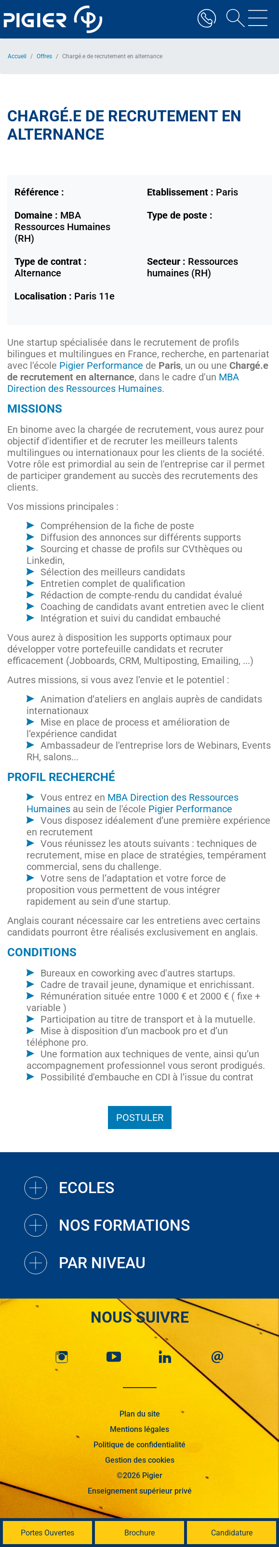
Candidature (231, 1532)
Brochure (139, 1532)
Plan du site (140, 1413)
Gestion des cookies (139, 1460)
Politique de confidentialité (139, 1444)
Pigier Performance (100, 365)
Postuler (139, 1117)
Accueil (17, 56)
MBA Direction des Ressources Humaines (123, 382)
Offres (44, 56)
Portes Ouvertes (47, 1532)
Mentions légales (139, 1429)
